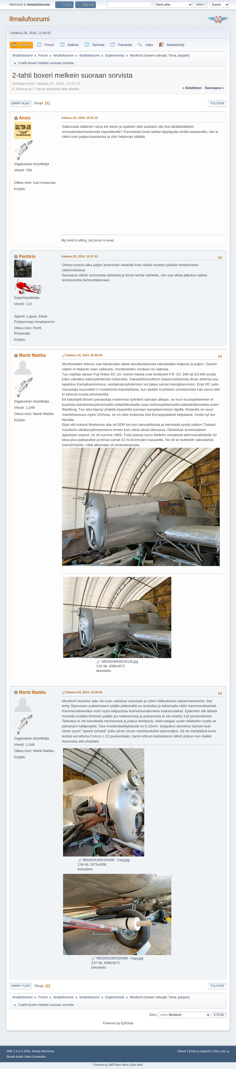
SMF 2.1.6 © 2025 (18, 1051)
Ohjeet (182, 1051)
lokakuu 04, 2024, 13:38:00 (84, 692)
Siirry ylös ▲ (221, 1051)
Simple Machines (43, 1051)
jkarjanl (183, 55)
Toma (172, 55)
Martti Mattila (32, 355)
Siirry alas (20, 103)
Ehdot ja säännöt (200, 1051)
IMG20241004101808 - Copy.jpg (104, 860)
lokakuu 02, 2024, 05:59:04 (84, 355)
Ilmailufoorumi (29, 18)
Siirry (152, 1014)
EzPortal (127, 1023)
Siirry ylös (20, 986)
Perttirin (27, 256)
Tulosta (217, 103)
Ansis (25, 118)
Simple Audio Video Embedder (26, 1056)
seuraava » (214, 88)
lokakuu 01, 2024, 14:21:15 (79, 117)
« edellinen (192, 88)
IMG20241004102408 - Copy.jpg (117, 958)
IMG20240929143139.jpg (117, 661)
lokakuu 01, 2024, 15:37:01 (79, 256)
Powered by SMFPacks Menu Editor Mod (118, 1064)
